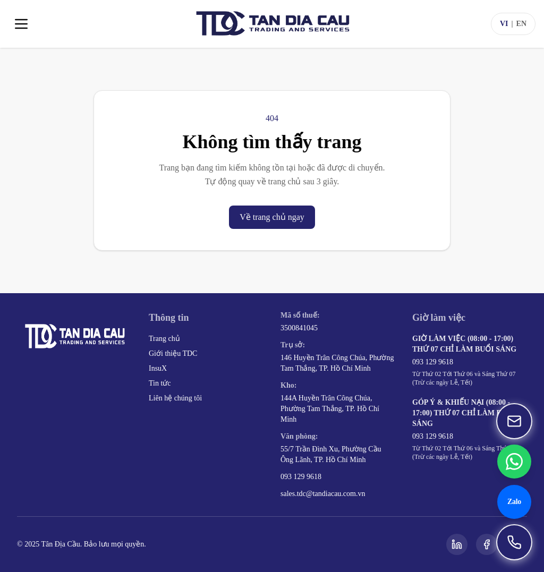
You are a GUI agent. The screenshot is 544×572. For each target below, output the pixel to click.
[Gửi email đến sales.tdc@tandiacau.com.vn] (514, 421)
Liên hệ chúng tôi (175, 398)
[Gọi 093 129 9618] (514, 542)
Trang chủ (164, 339)
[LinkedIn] (457, 544)
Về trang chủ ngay (272, 216)
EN (521, 24)
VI (504, 24)
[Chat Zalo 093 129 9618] (514, 502)
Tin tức (160, 383)
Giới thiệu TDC (173, 353)
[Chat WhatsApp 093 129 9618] (514, 462)
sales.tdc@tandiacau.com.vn (322, 494)
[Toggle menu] (21, 24)
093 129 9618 (300, 477)
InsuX (158, 368)
